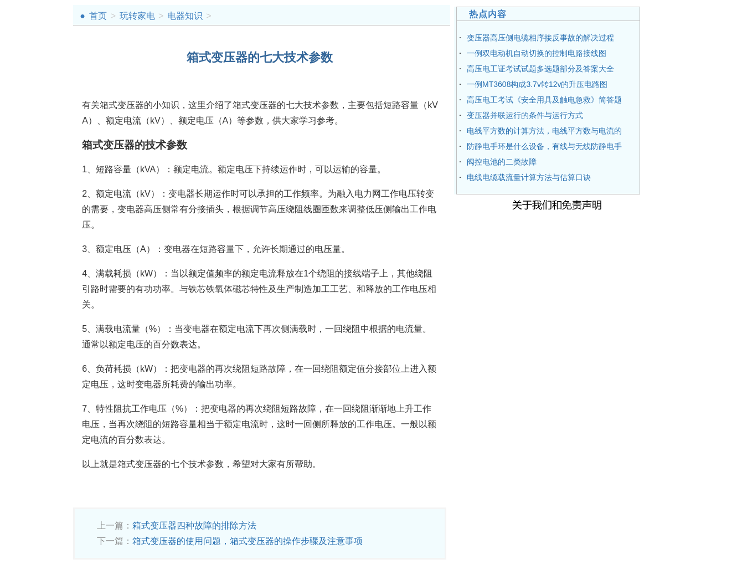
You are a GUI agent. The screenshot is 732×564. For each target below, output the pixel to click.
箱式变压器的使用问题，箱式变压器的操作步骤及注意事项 (247, 541)
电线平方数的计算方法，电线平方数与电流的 (544, 130)
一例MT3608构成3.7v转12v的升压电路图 (537, 84)
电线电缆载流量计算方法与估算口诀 (529, 177)
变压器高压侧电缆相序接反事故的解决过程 (540, 37)
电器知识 (185, 15)
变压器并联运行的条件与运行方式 (525, 115)
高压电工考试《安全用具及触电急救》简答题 (544, 99)
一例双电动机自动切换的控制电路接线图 (536, 53)
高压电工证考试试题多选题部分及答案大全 (540, 68)
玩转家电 (137, 15)
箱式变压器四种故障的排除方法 (194, 525)
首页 (98, 15)
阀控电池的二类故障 (502, 161)
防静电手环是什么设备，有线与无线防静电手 (544, 146)
